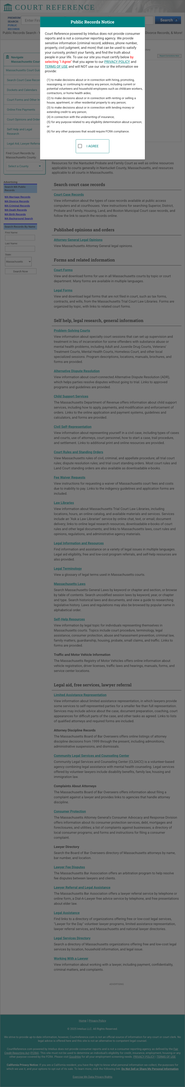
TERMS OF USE (56, 67)
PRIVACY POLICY (117, 62)
